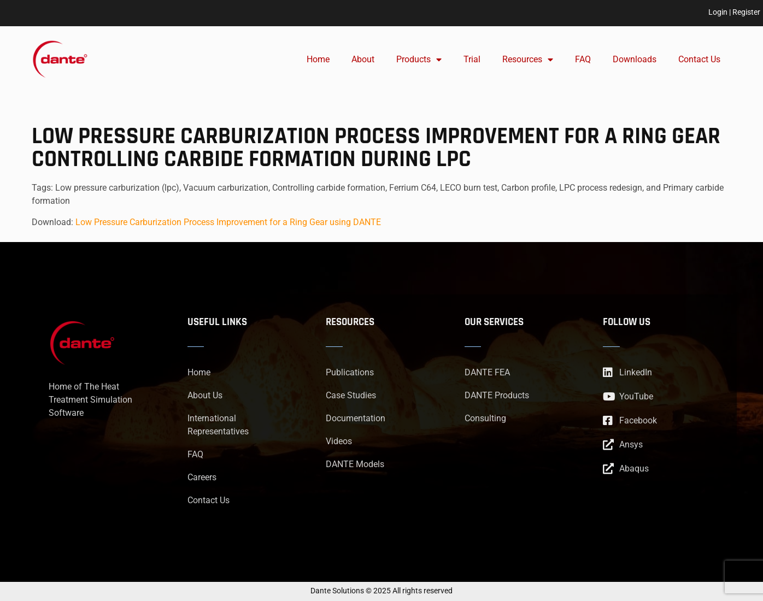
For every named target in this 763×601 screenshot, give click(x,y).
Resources (527, 59)
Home (318, 59)
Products (419, 59)
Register (746, 12)
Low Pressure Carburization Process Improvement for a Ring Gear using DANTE (228, 222)
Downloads (634, 59)
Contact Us (699, 59)
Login (717, 12)
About (362, 59)
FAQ (583, 59)
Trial (471, 59)
